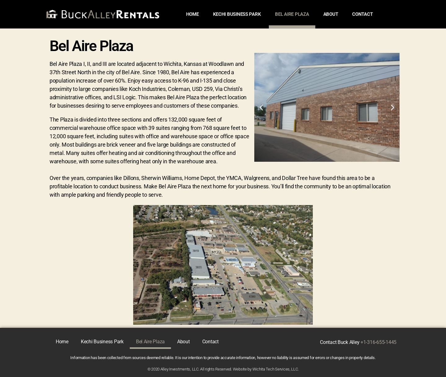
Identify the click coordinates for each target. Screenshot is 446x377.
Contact (362, 14)
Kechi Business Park (237, 14)
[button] (261, 107)
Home (192, 14)
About (330, 14)
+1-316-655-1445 (378, 342)
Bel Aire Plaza (292, 14)
